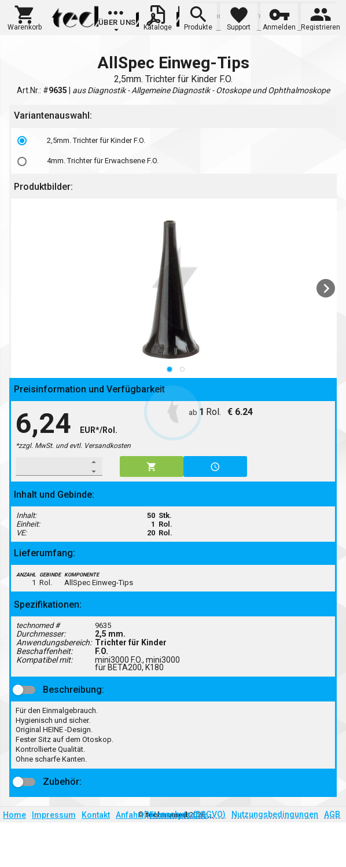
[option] (175, 140)
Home (14, 815)
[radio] (22, 140)
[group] (117, 20)
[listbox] (175, 151)
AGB (332, 814)
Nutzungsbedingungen (274, 814)
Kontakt (96, 815)
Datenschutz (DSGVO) (185, 814)
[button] (24, 17)
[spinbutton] (51, 466)
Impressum (54, 815)
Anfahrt (129, 815)
